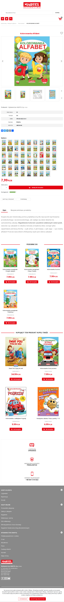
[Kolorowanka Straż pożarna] (48, 368)
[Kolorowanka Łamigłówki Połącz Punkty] (32, 270)
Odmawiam (23, 599)
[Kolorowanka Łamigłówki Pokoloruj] (10, 311)
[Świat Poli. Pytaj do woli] (16, 368)
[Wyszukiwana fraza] (27, 12)
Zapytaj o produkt (8, 199)
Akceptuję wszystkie (38, 599)
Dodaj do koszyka (36, 187)
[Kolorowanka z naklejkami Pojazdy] (16, 418)
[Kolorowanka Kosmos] (53, 269)
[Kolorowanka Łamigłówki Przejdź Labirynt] (10, 270)
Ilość (4, 185)
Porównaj (23, 199)
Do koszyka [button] (10, 282)
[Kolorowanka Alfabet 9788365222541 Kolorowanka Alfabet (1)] (32, 61)
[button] (4, 210)
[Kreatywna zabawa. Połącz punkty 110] (48, 418)
